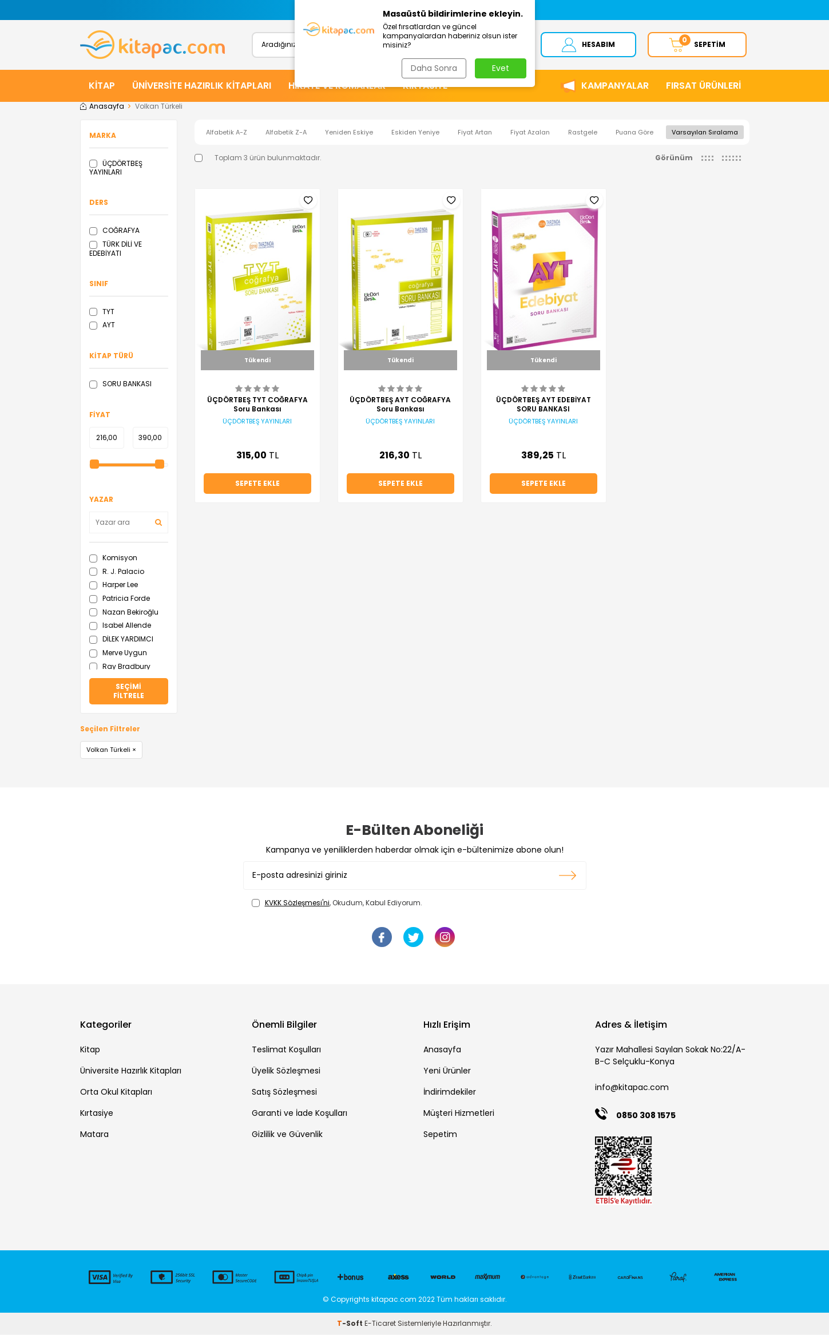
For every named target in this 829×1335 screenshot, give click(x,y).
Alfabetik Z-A (286, 132)
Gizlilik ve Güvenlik (287, 1134)
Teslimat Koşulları (286, 1050)
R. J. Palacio (116, 571)
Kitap (90, 1050)
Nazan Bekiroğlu (123, 612)
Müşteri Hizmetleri (458, 1113)
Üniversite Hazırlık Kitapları (130, 1071)
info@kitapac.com (632, 1088)
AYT (102, 325)
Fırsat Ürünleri (703, 85)
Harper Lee (113, 585)
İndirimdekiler (449, 1092)
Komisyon (113, 557)
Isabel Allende (120, 626)
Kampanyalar (615, 85)
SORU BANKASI (120, 384)
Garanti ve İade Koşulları (299, 1113)
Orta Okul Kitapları (116, 1092)
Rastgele (582, 132)
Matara (94, 1134)
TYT (101, 311)
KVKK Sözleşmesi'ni (297, 903)
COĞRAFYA (114, 231)
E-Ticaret (380, 1324)
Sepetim (440, 1134)
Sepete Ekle (257, 484)
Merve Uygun (118, 652)
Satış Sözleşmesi (284, 1092)
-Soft (350, 1324)
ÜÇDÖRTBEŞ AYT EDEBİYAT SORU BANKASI (543, 405)
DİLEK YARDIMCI (121, 639)
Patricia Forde (119, 599)
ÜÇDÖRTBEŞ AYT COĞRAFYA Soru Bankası (400, 405)
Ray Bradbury (119, 666)
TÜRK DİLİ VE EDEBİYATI (115, 249)
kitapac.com (394, 1300)
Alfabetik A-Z (226, 132)
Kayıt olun (567, 875)
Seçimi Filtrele (128, 691)
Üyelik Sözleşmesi (286, 1071)
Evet (500, 68)
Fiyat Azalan (530, 132)
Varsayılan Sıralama (705, 132)
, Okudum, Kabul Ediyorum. (337, 903)
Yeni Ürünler (447, 1071)
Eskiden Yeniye (415, 132)
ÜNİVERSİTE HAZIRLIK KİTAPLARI (201, 85)
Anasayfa (102, 106)
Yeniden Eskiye (349, 132)
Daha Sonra (434, 68)
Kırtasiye (96, 1113)
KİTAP (102, 85)
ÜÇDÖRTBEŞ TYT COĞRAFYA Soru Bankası (257, 405)
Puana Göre (634, 132)
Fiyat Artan (475, 132)
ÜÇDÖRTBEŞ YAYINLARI (115, 168)
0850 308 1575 (646, 1115)
